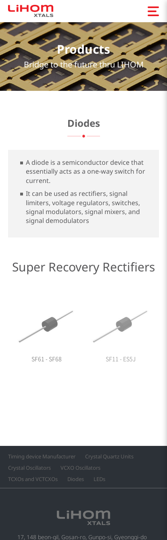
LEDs (99, 479)
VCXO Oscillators (80, 468)
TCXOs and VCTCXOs (33, 479)
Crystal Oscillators (29, 468)
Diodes (75, 479)
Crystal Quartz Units (109, 456)
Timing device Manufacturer (41, 456)
